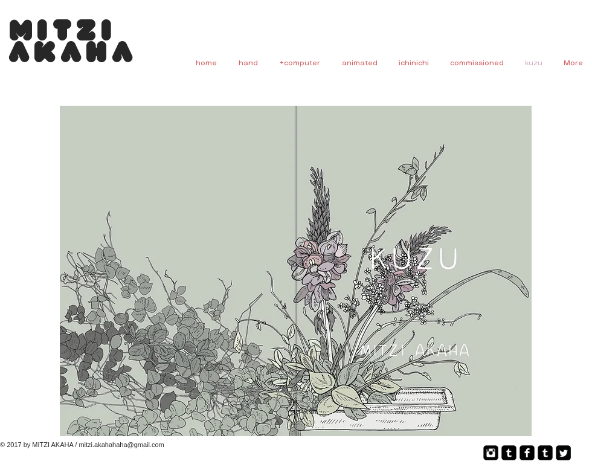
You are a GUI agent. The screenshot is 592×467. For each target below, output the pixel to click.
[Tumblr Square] (508, 452)
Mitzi (63, 33)
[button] (296, 271)
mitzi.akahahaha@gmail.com (121, 444)
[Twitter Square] (563, 452)
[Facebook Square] (527, 452)
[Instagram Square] (490, 452)
